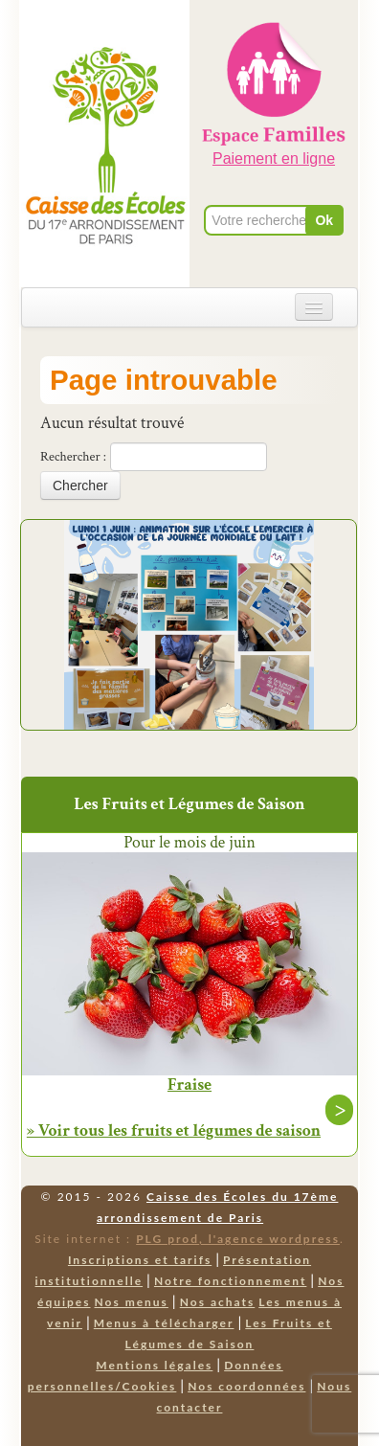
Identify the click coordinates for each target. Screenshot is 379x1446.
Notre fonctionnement (230, 1281)
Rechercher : (73, 456)
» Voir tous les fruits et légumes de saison (174, 1130)
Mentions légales (154, 1365)
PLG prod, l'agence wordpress (238, 1238)
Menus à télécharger (164, 1323)
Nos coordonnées (246, 1386)
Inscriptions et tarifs (140, 1260)
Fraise (189, 1085)
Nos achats (218, 1302)
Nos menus (130, 1302)
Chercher (80, 485)
